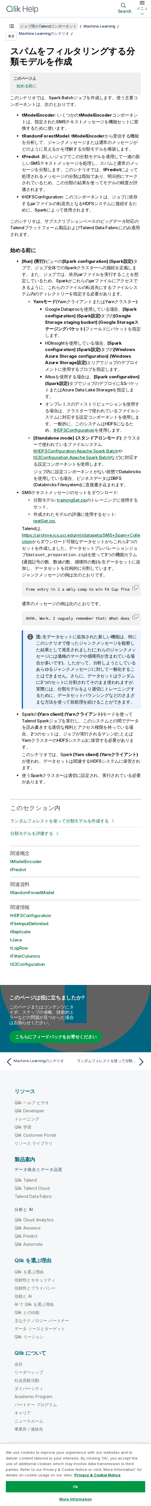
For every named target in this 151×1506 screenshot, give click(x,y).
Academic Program (34, 1396)
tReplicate (20, 931)
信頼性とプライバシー (35, 1287)
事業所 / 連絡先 (29, 1428)
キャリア (23, 1412)
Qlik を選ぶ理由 (29, 1271)
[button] (135, 587)
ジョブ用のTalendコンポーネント (48, 26)
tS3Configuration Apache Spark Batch (72, 457)
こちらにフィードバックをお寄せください (55, 1036)
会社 (19, 1363)
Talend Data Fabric (33, 1196)
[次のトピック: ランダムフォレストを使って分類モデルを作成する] (112, 1061)
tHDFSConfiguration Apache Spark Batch (76, 451)
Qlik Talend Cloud (32, 1187)
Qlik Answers (28, 1227)
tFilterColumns (25, 956)
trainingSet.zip (71, 500)
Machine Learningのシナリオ (44, 33)
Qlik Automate (29, 1243)
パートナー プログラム (36, 1404)
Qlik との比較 (27, 1312)
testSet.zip (44, 521)
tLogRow (19, 947)
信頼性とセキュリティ (35, 1279)
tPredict (18, 869)
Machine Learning (99, 26)
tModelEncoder (26, 861)
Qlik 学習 (23, 1126)
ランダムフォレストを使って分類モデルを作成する (59, 820)
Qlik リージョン (29, 1336)
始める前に (27, 85)
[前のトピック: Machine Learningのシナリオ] (39, 1061)
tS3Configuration (27, 964)
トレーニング (27, 1118)
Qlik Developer (29, 1110)
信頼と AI (23, 1295)
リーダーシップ (29, 1371)
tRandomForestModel (32, 892)
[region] (75, 1474)
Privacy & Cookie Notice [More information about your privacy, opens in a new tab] (97, 1475)
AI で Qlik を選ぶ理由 (34, 1303)
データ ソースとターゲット (40, 1328)
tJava (16, 939)
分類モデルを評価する (31, 833)
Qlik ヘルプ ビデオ (32, 1102)
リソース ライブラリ (34, 1142)
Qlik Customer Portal (35, 1134)
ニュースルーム (29, 1420)
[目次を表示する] (11, 26)
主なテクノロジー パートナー (42, 1320)
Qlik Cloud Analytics (34, 1219)
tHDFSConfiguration (74, 430)
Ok (75, 1486)
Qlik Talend (26, 1179)
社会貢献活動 (27, 1379)
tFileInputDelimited (29, 923)
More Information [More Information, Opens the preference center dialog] (75, 1499)
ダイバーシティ (29, 1388)
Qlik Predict (26, 1235)
